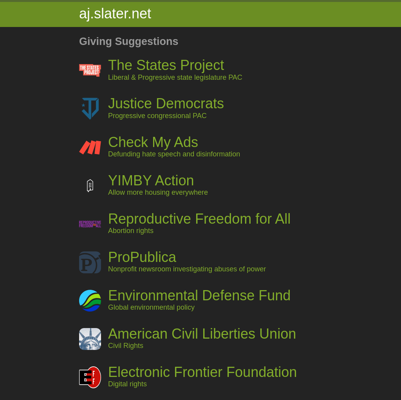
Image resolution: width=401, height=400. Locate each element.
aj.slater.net (115, 13)
